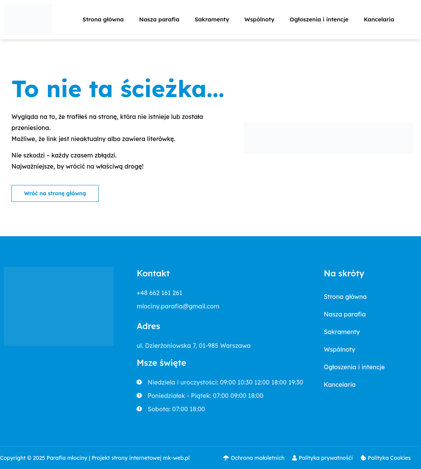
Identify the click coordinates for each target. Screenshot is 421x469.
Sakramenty (212, 19)
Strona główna (103, 19)
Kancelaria (379, 19)
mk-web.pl (176, 457)
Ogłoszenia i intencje (319, 19)
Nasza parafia (159, 19)
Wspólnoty (259, 19)
